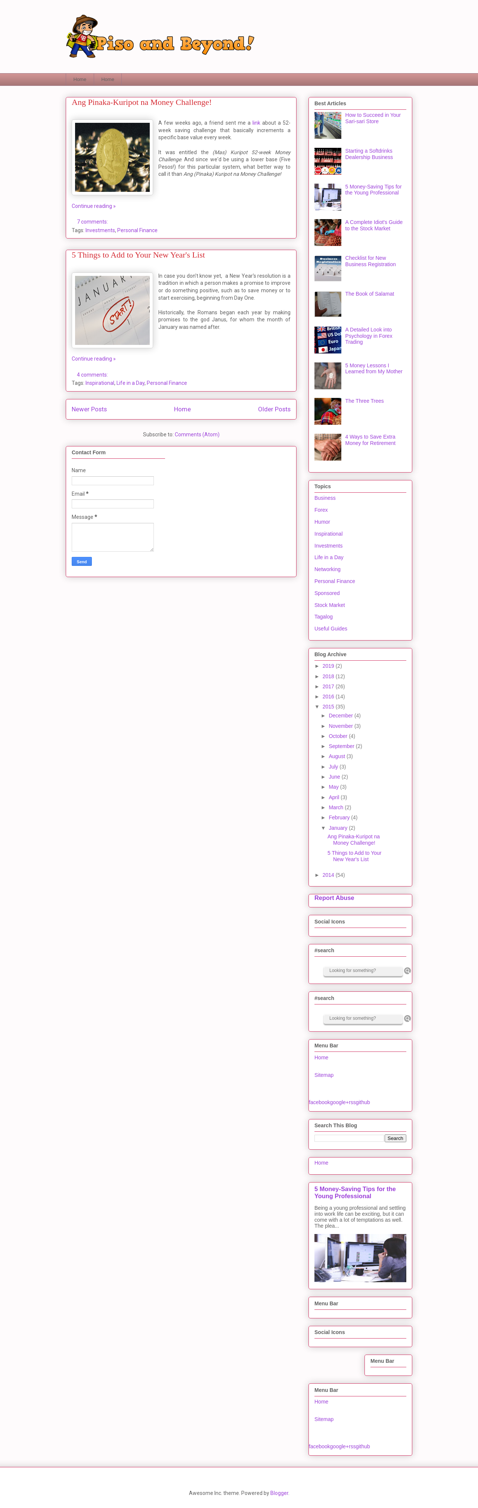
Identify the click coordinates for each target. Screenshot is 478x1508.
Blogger (279, 1493)
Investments (100, 230)
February (340, 817)
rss (352, 1102)
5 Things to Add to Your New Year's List (138, 254)
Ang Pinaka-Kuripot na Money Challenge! (142, 102)
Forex (321, 510)
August (337, 756)
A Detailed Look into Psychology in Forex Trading (368, 336)
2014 (329, 875)
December (341, 716)
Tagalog (323, 617)
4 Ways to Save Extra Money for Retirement (370, 440)
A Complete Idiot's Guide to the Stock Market (374, 225)
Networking (327, 569)
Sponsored (327, 593)
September (342, 746)
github (363, 1102)
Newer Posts (89, 409)
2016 (329, 697)
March (337, 807)
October (339, 736)
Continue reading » (94, 206)
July (334, 767)
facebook (319, 1102)
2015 (329, 707)
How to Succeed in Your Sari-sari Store (373, 118)
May (334, 787)
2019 (329, 666)
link (256, 123)
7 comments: (93, 222)
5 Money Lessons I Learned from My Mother (374, 368)
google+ (339, 1102)
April (335, 797)
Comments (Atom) (197, 434)
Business (325, 498)
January (339, 828)
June (335, 777)
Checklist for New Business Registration (370, 261)
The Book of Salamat (369, 294)
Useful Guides (330, 629)
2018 (329, 676)
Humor (322, 522)
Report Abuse (334, 897)
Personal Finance (137, 230)
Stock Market (329, 605)
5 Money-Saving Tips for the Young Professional (373, 190)
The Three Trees (364, 401)
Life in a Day (131, 383)
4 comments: (93, 375)
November (341, 726)
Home (80, 79)
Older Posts (274, 409)
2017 (329, 686)
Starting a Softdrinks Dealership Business (369, 154)
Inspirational (100, 383)
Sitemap (323, 1075)
